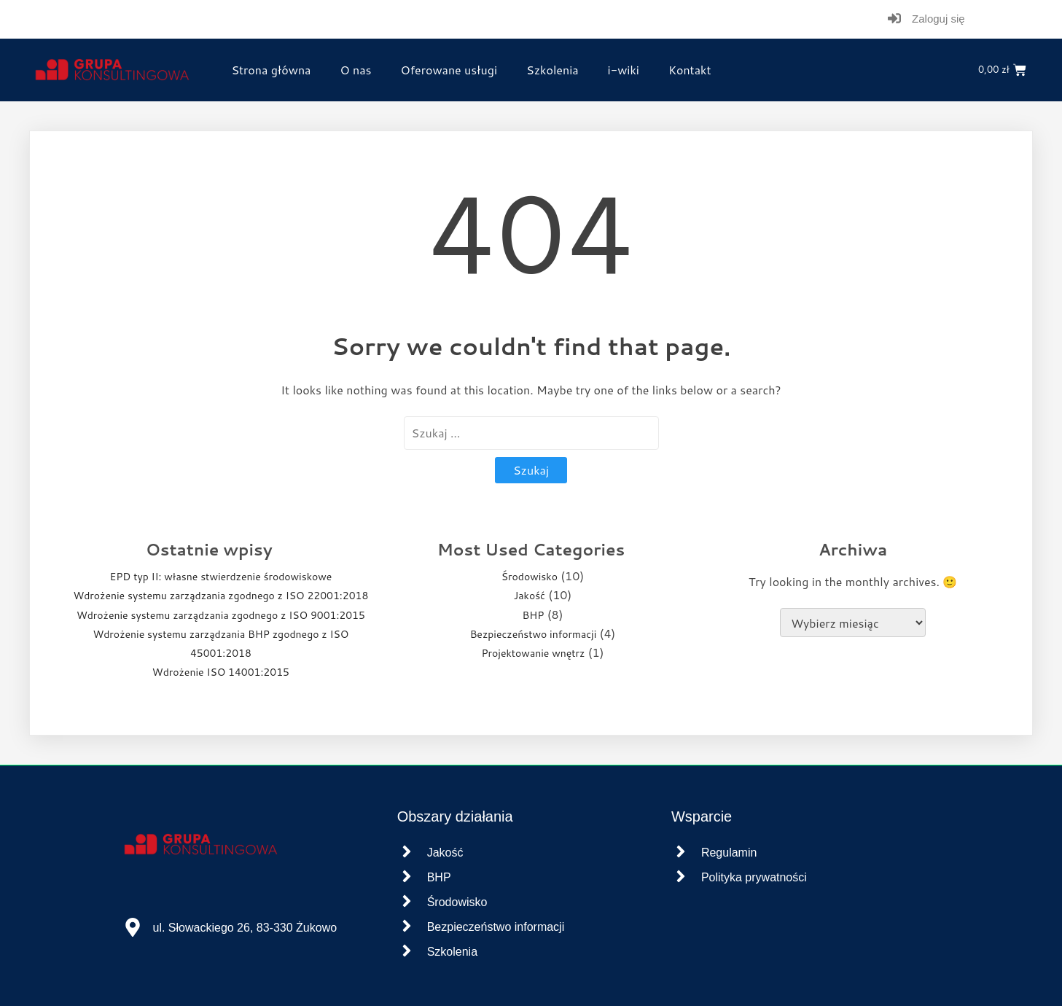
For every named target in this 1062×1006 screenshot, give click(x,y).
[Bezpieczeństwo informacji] (406, 926)
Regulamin (729, 852)
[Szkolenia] (406, 951)
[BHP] (406, 877)
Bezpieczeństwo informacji (533, 634)
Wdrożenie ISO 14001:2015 (220, 672)
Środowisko (529, 576)
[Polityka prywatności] (680, 877)
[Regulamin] (680, 852)
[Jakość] (406, 852)
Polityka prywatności (754, 877)
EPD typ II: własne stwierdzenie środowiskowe (220, 576)
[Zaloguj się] (894, 19)
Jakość (529, 595)
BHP (533, 615)
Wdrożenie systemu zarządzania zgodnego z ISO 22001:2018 (220, 595)
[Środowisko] (406, 902)
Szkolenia (452, 951)
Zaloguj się (938, 18)
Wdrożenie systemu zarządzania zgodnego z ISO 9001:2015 (221, 615)
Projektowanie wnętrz (533, 653)
